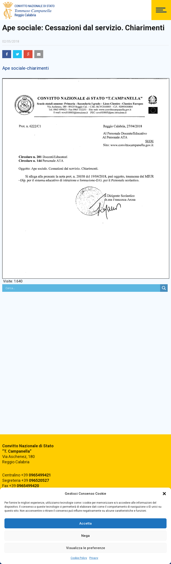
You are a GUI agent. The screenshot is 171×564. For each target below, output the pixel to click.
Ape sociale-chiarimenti (25, 68)
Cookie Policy (79, 558)
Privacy (93, 558)
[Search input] (82, 288)
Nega (85, 536)
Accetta (85, 523)
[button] (164, 493)
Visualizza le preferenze (85, 548)
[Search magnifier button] (164, 288)
